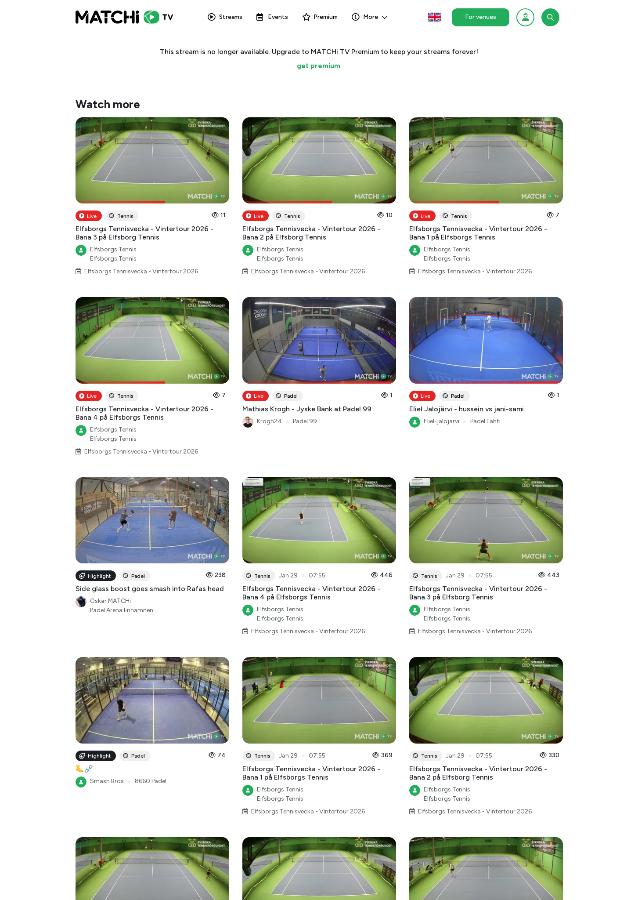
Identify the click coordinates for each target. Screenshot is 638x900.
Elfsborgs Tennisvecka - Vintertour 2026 (141, 271)
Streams (225, 17)
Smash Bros (107, 781)
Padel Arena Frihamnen (121, 610)
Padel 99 (305, 421)
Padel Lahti (485, 421)
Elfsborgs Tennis (113, 249)
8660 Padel (150, 781)
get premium (318, 66)
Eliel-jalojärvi (441, 421)
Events (272, 17)
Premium (320, 17)
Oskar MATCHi (110, 601)
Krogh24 (269, 421)
